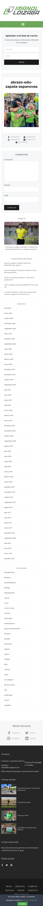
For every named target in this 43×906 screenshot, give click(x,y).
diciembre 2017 (9, 487)
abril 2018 (7, 466)
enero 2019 (8, 420)
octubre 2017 (8, 497)
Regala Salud (22, 894)
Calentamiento (9, 593)
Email (6, 195)
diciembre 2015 (9, 558)
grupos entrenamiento (12, 629)
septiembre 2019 (10, 385)
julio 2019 (7, 390)
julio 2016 (7, 543)
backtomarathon (10, 583)
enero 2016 (8, 553)
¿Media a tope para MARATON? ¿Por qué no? (17, 264)
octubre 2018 (8, 436)
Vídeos (20, 890)
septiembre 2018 (10, 441)
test (5, 690)
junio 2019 (7, 395)
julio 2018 (7, 451)
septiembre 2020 (10, 344)
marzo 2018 (8, 472)
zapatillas (7, 705)
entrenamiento (9, 623)
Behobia (7, 588)
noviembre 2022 (9, 323)
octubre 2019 (8, 380)
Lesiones (7, 634)
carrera (6, 598)
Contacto (33, 890)
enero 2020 (8, 364)
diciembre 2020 (9, 339)
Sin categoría (8, 680)
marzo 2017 (8, 528)
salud (6, 675)
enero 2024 (8, 313)
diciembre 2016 (9, 533)
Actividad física (9, 572)
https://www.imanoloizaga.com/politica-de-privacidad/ (20, 771)
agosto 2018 (8, 446)
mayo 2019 (8, 400)
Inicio (9, 886)
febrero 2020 (8, 359)
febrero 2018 (8, 477)
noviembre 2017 (9, 492)
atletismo (7, 577)
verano (6, 700)
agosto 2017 (8, 507)
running (7, 669)
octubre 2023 (8, 318)
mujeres (7, 649)
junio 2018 (7, 456)
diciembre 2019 (9, 369)
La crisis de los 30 (23, 294)
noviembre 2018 (9, 431)
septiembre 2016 (10, 538)
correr (6, 603)
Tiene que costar (22, 815)
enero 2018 (8, 482)
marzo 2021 (8, 334)
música (6, 654)
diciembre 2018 (9, 426)
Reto (5, 664)
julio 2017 (7, 512)
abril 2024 (7, 308)
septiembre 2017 (10, 502)
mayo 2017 (8, 523)
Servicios (20, 886)
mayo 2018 (8, 461)
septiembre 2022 (10, 329)
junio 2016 (7, 548)
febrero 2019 (8, 415)
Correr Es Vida (9, 608)
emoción (7, 613)
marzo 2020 (8, 354)
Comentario (8, 159)
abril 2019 (7, 405)
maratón (7, 639)
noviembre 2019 (9, 375)
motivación (8, 644)
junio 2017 (7, 518)
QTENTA (7, 659)
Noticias (9, 890)
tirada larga (8, 695)
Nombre (7, 185)
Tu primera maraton (24, 802)
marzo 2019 (8, 410)
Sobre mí (32, 886)
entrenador (8, 618)
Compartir (14, 137)
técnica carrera (9, 685)
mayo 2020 (8, 349)
